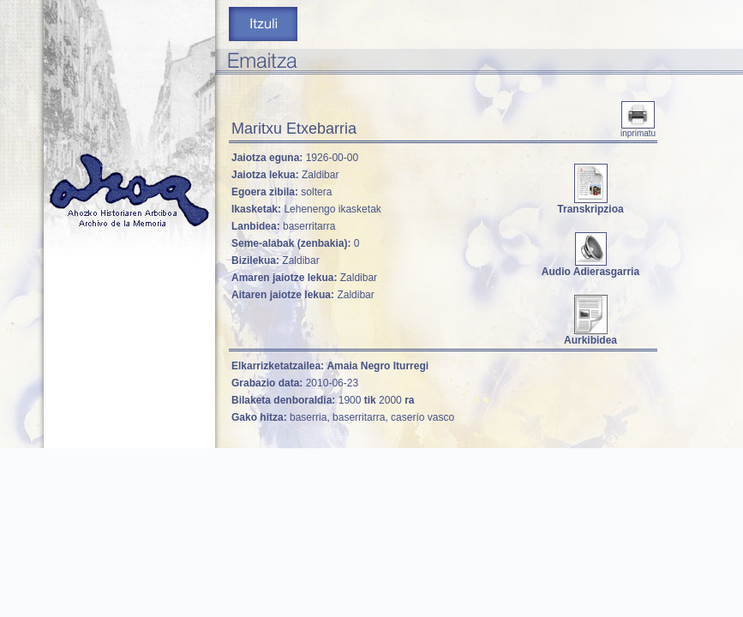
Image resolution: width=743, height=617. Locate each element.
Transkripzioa (590, 204)
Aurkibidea (590, 335)
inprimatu (638, 129)
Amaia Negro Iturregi (377, 366)
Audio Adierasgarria (590, 267)
